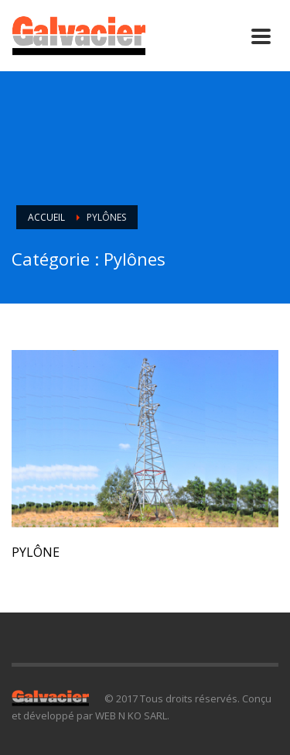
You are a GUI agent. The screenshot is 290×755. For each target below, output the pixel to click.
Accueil (46, 217)
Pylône (36, 552)
